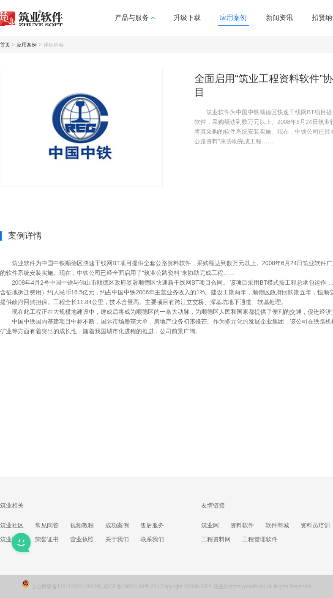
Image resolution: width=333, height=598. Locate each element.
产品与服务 (135, 17)
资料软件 (242, 525)
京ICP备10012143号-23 (130, 587)
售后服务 (152, 525)
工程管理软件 (260, 539)
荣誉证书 (47, 539)
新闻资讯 (279, 17)
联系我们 (152, 539)
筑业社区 (12, 525)
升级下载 (187, 17)
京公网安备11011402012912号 (67, 587)
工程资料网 (216, 539)
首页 (5, 45)
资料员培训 (315, 525)
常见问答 (47, 525)
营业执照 (82, 539)
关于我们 (117, 539)
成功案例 (117, 525)
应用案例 (233, 17)
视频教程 (82, 525)
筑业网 (210, 525)
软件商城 (277, 525)
